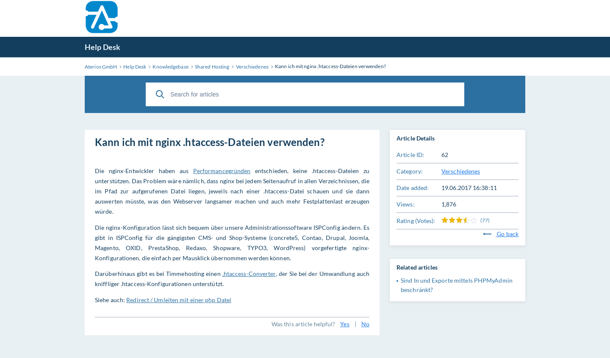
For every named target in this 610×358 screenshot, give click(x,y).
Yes (344, 324)
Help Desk (102, 47)
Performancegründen (222, 170)
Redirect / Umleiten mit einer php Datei (178, 299)
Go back (500, 233)
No (365, 324)
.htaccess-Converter (249, 273)
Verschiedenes (460, 171)
